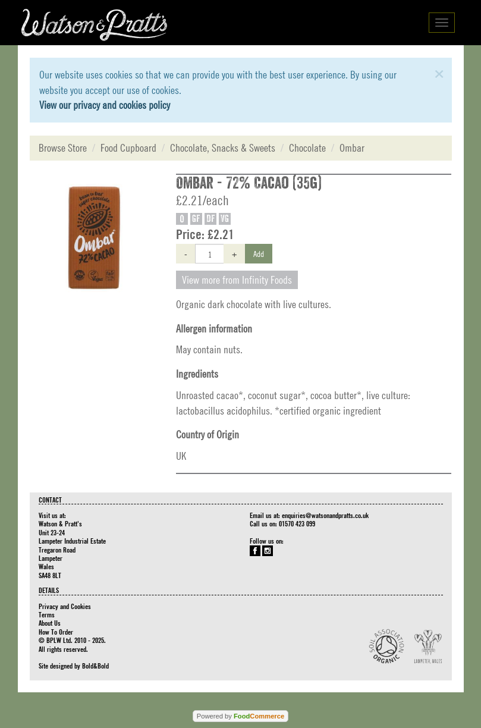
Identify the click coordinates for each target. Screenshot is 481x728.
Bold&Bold (95, 665)
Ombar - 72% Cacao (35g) (249, 183)
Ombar (351, 148)
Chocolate (307, 148)
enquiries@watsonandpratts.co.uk (325, 515)
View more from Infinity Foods (237, 280)
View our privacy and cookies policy (104, 105)
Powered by (240, 716)
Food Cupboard (128, 148)
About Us (50, 622)
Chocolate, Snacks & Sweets (222, 148)
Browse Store (63, 148)
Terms (47, 614)
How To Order (56, 631)
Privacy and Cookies (65, 606)
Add (258, 253)
